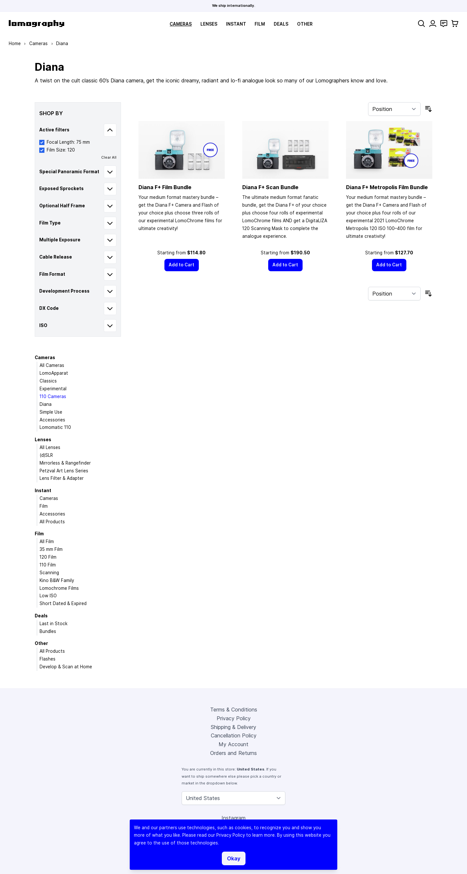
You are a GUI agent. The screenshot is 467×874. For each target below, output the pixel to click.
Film (260, 24)
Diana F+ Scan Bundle (270, 187)
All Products (52, 521)
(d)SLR (46, 455)
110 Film (48, 564)
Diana (46, 404)
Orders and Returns (233, 753)
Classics (48, 380)
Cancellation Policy (234, 735)
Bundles (48, 631)
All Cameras (52, 365)
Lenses (208, 24)
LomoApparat (54, 373)
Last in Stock (53, 623)
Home (15, 43)
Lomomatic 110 (55, 427)
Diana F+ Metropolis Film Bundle (387, 187)
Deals (281, 24)
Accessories (52, 419)
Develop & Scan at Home (66, 666)
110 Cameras (53, 396)
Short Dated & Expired (63, 603)
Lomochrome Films (59, 588)
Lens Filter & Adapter (62, 478)
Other (305, 24)
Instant (236, 24)
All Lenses (50, 447)
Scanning (49, 572)
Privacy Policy (234, 718)
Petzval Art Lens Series (64, 470)
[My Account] (432, 23)
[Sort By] (394, 109)
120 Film (48, 557)
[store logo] (36, 23)
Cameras (181, 24)
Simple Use (51, 412)
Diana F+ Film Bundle (164, 187)
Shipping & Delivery (233, 727)
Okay (233, 858)
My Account (233, 744)
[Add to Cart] (181, 265)
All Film (47, 541)
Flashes (47, 659)
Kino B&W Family (57, 580)
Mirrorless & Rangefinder (65, 463)
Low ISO (48, 595)
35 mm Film (51, 549)
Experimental (53, 388)
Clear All (108, 157)
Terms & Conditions (233, 709)
